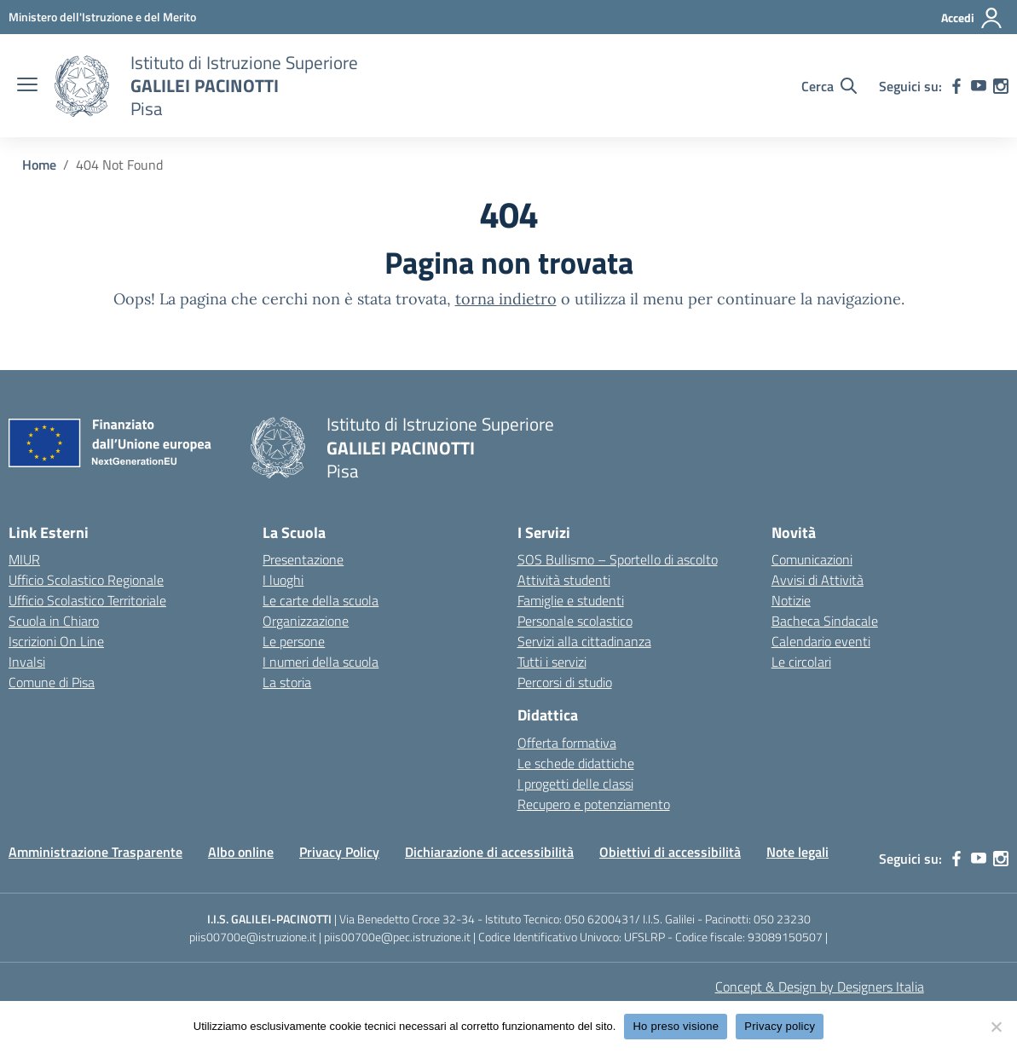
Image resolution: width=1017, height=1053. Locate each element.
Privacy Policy (339, 852)
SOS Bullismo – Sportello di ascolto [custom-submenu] (617, 559)
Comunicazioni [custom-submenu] (811, 559)
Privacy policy (779, 1026)
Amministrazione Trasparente (95, 852)
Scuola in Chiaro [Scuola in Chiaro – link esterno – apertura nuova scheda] (54, 620)
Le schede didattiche (575, 763)
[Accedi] (972, 18)
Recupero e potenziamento (593, 804)
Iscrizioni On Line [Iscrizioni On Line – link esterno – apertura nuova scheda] (56, 641)
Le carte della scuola (320, 600)
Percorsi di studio (564, 682)
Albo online (241, 852)
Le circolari (801, 661)
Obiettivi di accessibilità (670, 852)
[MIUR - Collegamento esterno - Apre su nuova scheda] (102, 17)
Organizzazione (306, 620)
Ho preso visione (676, 1026)
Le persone (294, 641)
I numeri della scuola (320, 661)
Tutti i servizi (552, 661)
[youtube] (978, 86)
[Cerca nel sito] (829, 86)
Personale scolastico (575, 620)
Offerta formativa (566, 742)
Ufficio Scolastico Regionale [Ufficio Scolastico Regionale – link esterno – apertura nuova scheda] (86, 580)
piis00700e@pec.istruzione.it (397, 937)
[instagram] (1000, 86)
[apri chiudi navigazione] (27, 86)
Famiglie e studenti (570, 600)
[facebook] (956, 86)
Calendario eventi (820, 641)
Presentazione (303, 559)
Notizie (791, 600)
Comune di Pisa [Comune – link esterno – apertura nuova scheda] (52, 682)
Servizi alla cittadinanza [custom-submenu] (584, 641)
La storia (287, 682)
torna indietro (506, 299)
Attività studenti (563, 580)
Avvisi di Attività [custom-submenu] (817, 580)
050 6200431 (599, 919)
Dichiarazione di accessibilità (489, 852)
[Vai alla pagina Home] (39, 164)
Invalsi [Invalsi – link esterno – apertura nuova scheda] (27, 661)
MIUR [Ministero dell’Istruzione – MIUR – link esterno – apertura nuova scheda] (24, 559)
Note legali (797, 852)
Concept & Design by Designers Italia (819, 986)
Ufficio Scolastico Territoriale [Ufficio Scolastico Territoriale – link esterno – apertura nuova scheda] (87, 600)
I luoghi (283, 580)
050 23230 (782, 919)
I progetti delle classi (575, 783)
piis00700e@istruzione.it (252, 937)
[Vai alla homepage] (82, 86)
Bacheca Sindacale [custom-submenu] (824, 620)
